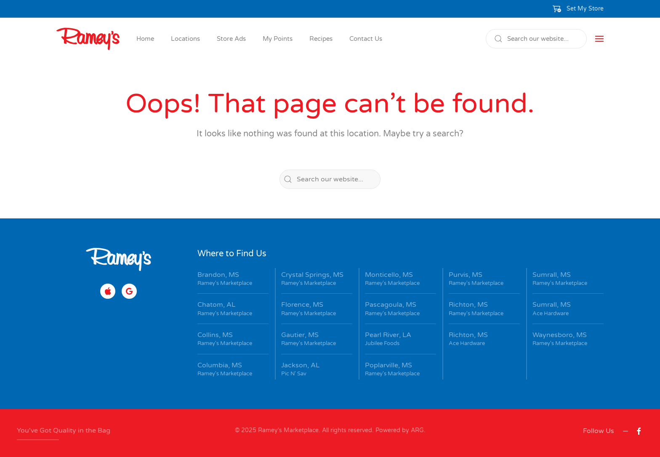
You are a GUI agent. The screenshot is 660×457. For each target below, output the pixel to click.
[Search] (536, 38)
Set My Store (585, 8)
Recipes (321, 39)
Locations (185, 39)
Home (145, 39)
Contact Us (365, 39)
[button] (578, 8)
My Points (278, 39)
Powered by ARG (399, 430)
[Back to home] (88, 39)
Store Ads (231, 39)
